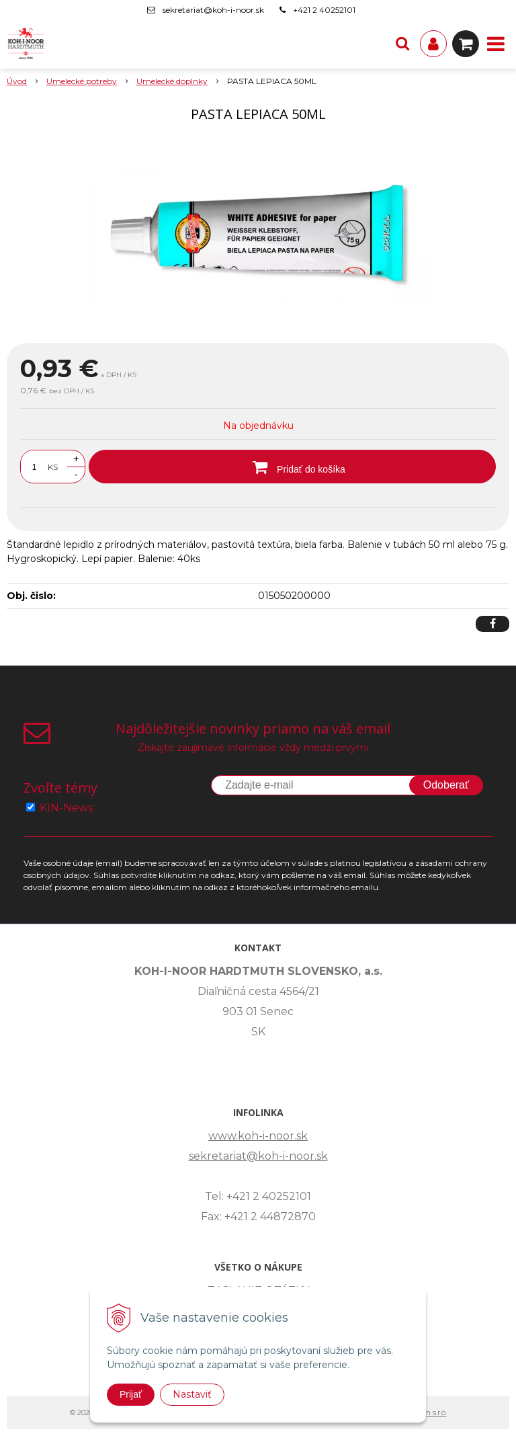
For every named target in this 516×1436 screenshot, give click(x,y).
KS (53, 467)
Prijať (131, 1394)
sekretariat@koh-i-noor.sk (213, 10)
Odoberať (446, 785)
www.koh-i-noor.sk (258, 1135)
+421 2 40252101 (324, 10)
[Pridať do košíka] (292, 466)
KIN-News (66, 807)
